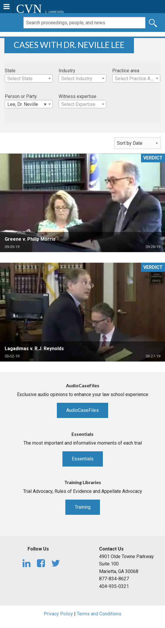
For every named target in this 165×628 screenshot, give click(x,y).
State (10, 70)
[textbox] (28, 79)
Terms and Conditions (99, 614)
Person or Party (21, 96)
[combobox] (29, 78)
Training (83, 507)
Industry (67, 70)
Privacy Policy (58, 614)
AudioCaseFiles (82, 410)
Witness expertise (77, 96)
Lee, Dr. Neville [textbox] (27, 104)
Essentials (82, 459)
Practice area (125, 70)
